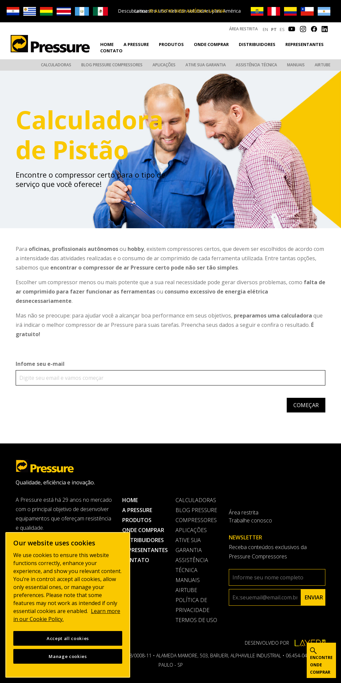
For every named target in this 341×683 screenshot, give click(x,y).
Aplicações (164, 65)
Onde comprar (211, 44)
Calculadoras (56, 65)
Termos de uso (196, 620)
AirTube (322, 65)
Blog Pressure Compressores (112, 65)
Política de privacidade (192, 605)
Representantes (304, 44)
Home (107, 44)
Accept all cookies (68, 638)
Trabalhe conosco (250, 520)
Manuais (296, 65)
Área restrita (243, 29)
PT (274, 29)
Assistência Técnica (256, 65)
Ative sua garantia (205, 65)
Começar (306, 405)
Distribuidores (257, 44)
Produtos (171, 44)
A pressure (136, 44)
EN (265, 29)
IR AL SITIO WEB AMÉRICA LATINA (187, 11)
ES (282, 29)
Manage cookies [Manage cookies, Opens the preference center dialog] (68, 656)
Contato (111, 51)
